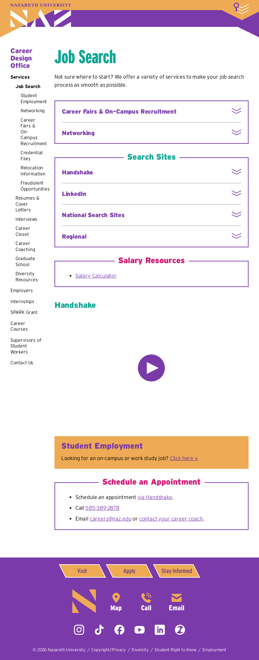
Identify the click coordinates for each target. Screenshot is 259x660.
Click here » (184, 458)
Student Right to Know (175, 649)
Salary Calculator (96, 276)
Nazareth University (40, 15)
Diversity (140, 649)
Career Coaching (25, 246)
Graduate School (25, 261)
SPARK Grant (24, 312)
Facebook (119, 630)
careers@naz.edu (111, 518)
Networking (33, 110)
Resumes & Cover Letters (27, 203)
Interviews (26, 219)
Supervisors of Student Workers (25, 346)
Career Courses (19, 326)
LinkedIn (160, 630)
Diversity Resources (26, 276)
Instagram (79, 630)
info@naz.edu (176, 601)
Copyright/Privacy (108, 649)
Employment (214, 649)
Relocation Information (33, 170)
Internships (22, 301)
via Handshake (155, 497)
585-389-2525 (146, 601)
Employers (21, 290)
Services (20, 77)
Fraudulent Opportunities (35, 186)
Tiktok (99, 630)
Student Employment (34, 98)
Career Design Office (21, 58)
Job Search (27, 86)
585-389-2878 (102, 508)
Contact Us (21, 362)
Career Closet (22, 231)
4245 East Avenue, (116, 601)
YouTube (140, 630)
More (241, 8)
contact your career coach (171, 518)
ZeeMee (180, 630)
